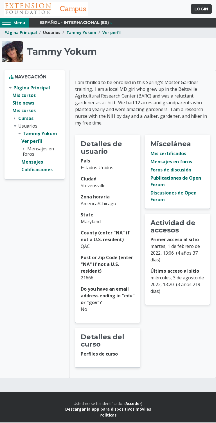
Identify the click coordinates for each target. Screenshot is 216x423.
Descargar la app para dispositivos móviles (108, 409)
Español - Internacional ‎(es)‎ (74, 23)
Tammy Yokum (81, 33)
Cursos (25, 119)
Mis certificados (168, 154)
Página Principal (20, 33)
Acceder (133, 404)
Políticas (108, 415)
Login (201, 9)
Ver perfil (111, 33)
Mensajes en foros (171, 162)
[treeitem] (34, 129)
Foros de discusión (170, 170)
